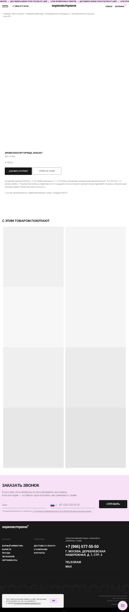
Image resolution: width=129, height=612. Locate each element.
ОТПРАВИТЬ (111, 503)
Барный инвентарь (35, 14)
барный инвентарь (12, 545)
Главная (7, 14)
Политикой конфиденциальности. (27, 603)
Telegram (72, 561)
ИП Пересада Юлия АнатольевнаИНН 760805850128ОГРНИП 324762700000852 (111, 597)
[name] (24, 505)
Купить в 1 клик (47, 171)
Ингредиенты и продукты (57, 14)
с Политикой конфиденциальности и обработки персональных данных (61, 510)
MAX (68, 565)
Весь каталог (18, 14)
